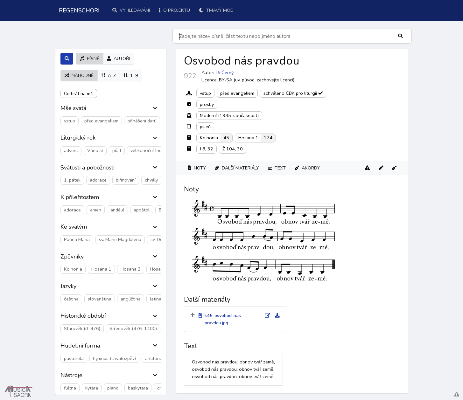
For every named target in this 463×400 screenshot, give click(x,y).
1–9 (130, 75)
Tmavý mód (216, 10)
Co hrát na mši (79, 93)
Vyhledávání (131, 10)
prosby (207, 104)
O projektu (174, 10)
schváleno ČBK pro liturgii (293, 93)
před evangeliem (237, 93)
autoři (118, 58)
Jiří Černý (224, 72)
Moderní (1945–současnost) (229, 115)
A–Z (108, 75)
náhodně (79, 75)
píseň (205, 126)
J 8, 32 (206, 149)
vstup (205, 93)
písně (89, 58)
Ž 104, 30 (232, 149)
